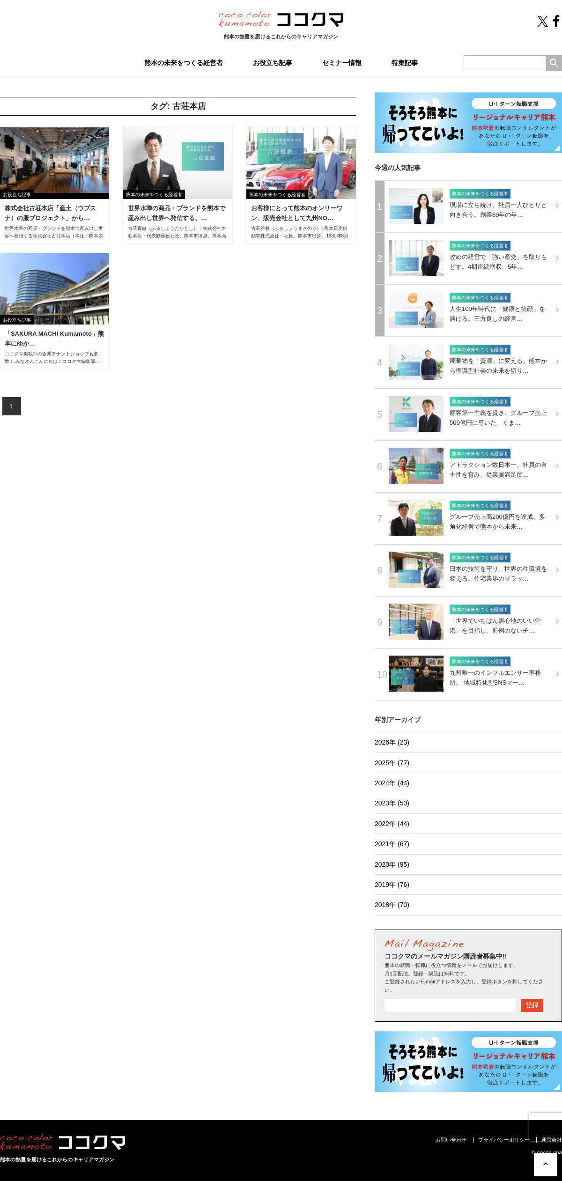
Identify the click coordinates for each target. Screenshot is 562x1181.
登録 (532, 1005)
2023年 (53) (392, 803)
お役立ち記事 (272, 62)
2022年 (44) (392, 823)
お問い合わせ (451, 1140)
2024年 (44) (392, 783)
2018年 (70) (392, 904)
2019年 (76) (392, 884)
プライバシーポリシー (504, 1140)
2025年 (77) (392, 763)
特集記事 (405, 62)
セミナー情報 (342, 62)
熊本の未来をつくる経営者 (183, 62)
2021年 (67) (392, 844)
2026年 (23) (392, 742)
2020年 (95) (392, 864)
